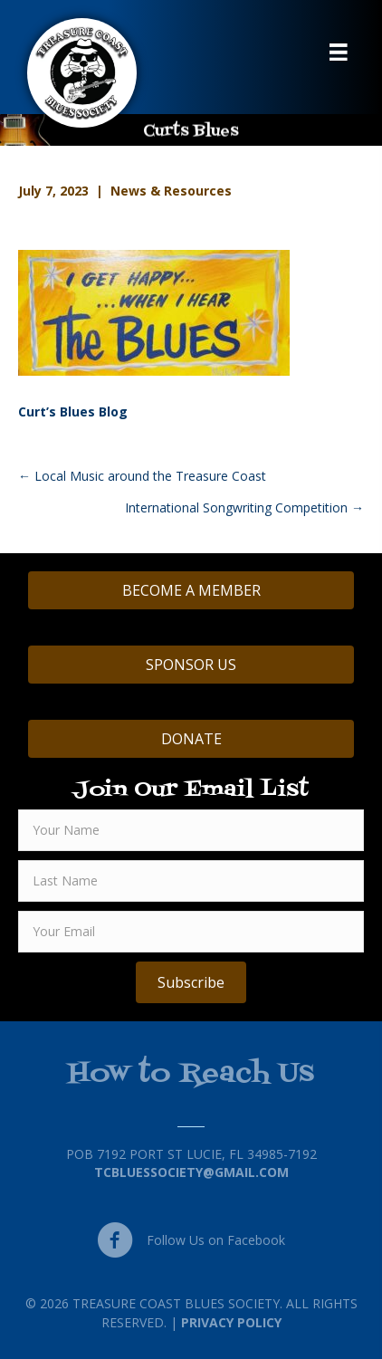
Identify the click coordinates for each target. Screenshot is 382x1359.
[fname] (191, 830)
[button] (191, 982)
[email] (191, 931)
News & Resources (171, 190)
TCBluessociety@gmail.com (191, 1172)
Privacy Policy (231, 1322)
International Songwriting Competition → (244, 507)
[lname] (191, 881)
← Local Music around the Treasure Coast (142, 475)
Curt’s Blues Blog (73, 411)
